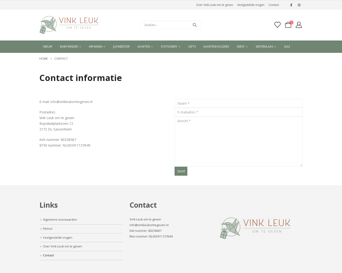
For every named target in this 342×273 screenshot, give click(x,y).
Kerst (241, 47)
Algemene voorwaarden (60, 220)
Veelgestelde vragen (250, 5)
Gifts (192, 47)
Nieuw (47, 47)
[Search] (194, 25)
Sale (287, 47)
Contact (273, 5)
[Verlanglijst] (277, 25)
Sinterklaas (264, 47)
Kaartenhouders (216, 47)
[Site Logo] (69, 25)
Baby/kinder (69, 47)
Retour (48, 229)
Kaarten (144, 47)
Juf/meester (121, 47)
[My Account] (299, 25)
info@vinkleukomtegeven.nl (71, 101)
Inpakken (95, 47)
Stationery (169, 47)
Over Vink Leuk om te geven (214, 5)
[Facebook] (291, 5)
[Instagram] (299, 5)
